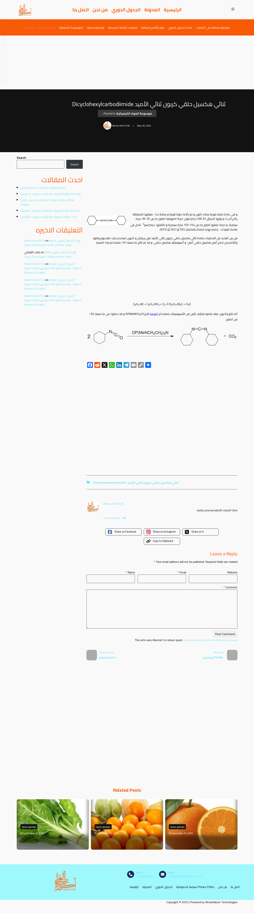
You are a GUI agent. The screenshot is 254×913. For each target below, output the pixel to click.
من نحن (100, 9)
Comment (230, 587)
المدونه (147, 887)
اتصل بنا (80, 9)
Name (130, 572)
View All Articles (114, 518)
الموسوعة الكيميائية (71, 27)
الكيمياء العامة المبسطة (122, 27)
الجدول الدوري (126, 9)
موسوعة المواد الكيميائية (40, 27)
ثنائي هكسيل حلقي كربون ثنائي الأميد (153, 482)
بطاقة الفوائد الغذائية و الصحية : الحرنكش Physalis (50, 194)
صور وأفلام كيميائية (152, 27)
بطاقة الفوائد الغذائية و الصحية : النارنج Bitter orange (47, 202)
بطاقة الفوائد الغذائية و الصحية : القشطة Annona (50, 210)
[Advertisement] (127, 62)
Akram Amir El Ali (34, 240)
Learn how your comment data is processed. (185, 640)
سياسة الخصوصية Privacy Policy (195, 887)
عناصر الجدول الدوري (180, 27)
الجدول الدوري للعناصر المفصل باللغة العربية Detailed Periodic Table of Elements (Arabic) (53, 268)
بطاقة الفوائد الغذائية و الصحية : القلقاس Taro (48, 217)
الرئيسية (173, 9)
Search (21, 157)
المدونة (152, 9)
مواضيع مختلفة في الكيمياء (212, 27)
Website (232, 572)
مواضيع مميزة (95, 27)
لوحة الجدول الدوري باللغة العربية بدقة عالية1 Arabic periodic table (52, 243)
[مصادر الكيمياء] (25, 9)
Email (182, 572)
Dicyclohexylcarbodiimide (109, 482)
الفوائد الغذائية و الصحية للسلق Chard (42, 187)
